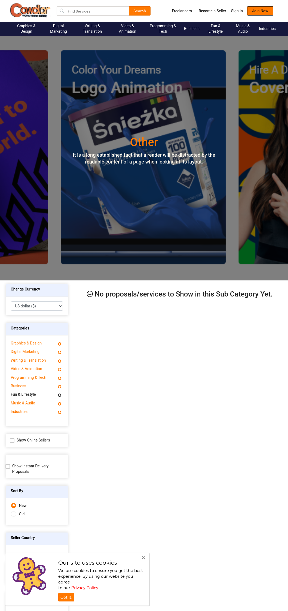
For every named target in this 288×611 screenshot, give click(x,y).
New (19, 505)
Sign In (237, 11)
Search (139, 10)
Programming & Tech (163, 29)
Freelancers (182, 11)
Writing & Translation (92, 29)
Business (192, 28)
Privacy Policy (84, 587)
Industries (267, 28)
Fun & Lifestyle (216, 29)
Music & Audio (243, 29)
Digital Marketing (58, 29)
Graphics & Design (26, 29)
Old (18, 514)
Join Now (260, 11)
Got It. (66, 597)
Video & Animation (127, 29)
